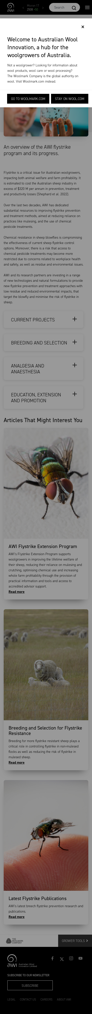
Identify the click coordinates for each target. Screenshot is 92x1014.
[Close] (82, 27)
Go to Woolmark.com (28, 99)
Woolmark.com (33, 81)
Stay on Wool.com (69, 99)
